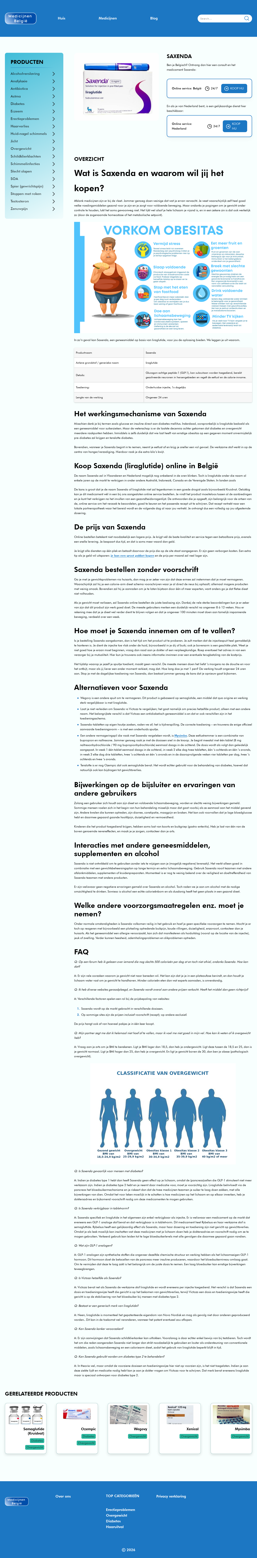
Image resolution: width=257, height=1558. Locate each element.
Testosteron (20, 201)
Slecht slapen (21, 171)
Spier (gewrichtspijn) (27, 186)
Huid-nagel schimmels (29, 134)
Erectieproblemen (25, 119)
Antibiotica (19, 88)
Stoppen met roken (26, 194)
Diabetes (18, 104)
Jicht (14, 141)
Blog (154, 18)
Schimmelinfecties (25, 164)
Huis (61, 18)
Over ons (63, 1496)
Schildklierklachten (26, 156)
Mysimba (180, 735)
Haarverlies (20, 126)
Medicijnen (108, 18)
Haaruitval (115, 1527)
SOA (14, 179)
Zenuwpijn (19, 209)
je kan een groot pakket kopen (132, 555)
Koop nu (234, 88)
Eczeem (17, 111)
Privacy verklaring (171, 1496)
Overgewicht (21, 148)
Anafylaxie (19, 81)
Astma (16, 96)
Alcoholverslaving (25, 73)
